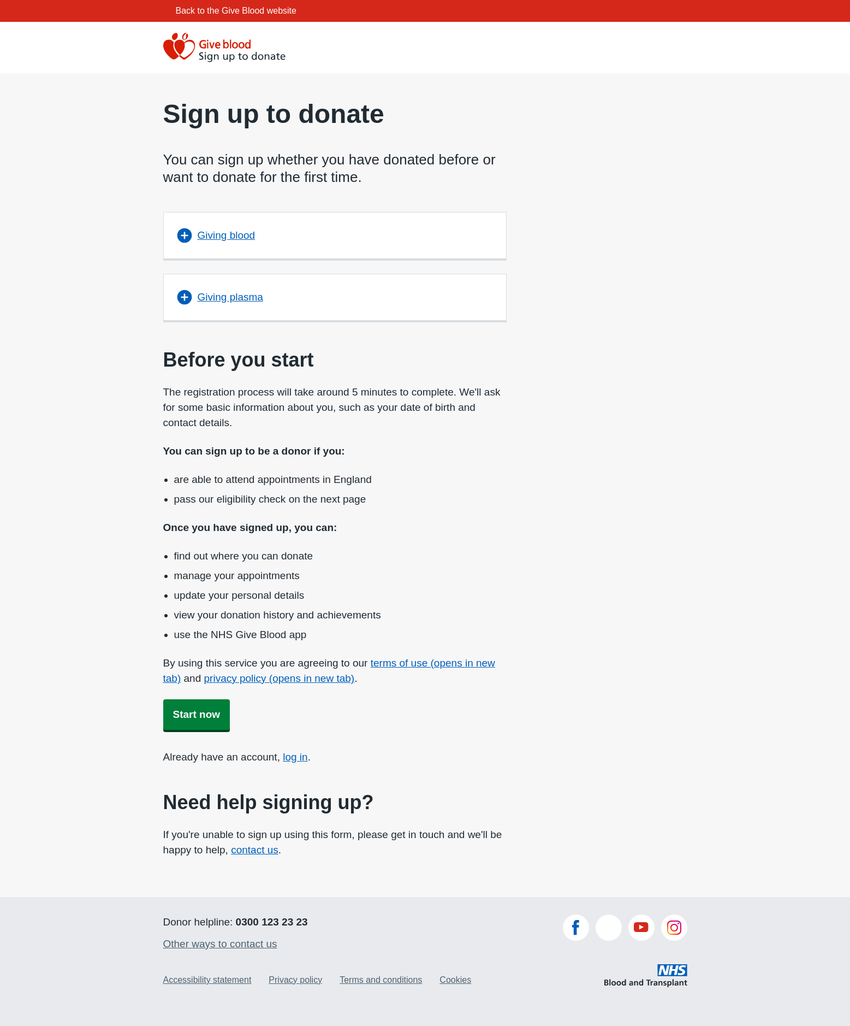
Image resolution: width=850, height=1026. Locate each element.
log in (295, 757)
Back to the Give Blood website (236, 10)
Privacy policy (295, 979)
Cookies (455, 979)
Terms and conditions (381, 979)
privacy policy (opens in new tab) (279, 678)
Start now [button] (197, 714)
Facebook (576, 928)
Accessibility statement (207, 979)
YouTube (641, 928)
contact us (254, 850)
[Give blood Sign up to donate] (225, 47)
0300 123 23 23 (272, 922)
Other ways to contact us (220, 944)
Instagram (674, 928)
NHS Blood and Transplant (645, 973)
